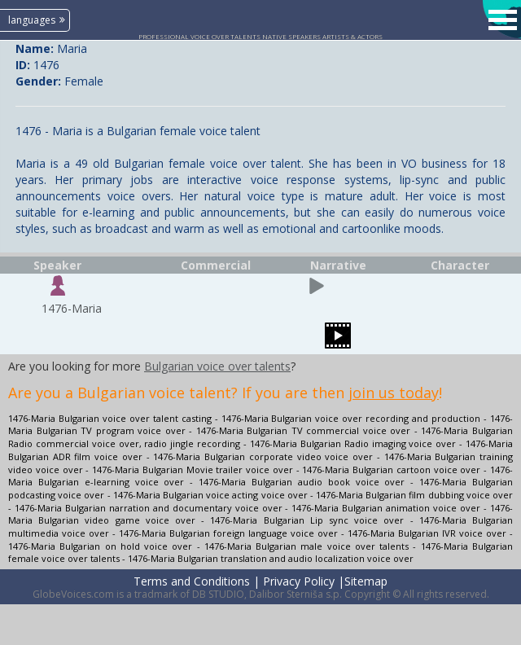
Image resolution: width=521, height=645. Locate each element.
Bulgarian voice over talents (217, 366)
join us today (393, 392)
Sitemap (365, 581)
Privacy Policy (299, 581)
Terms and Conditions (192, 581)
